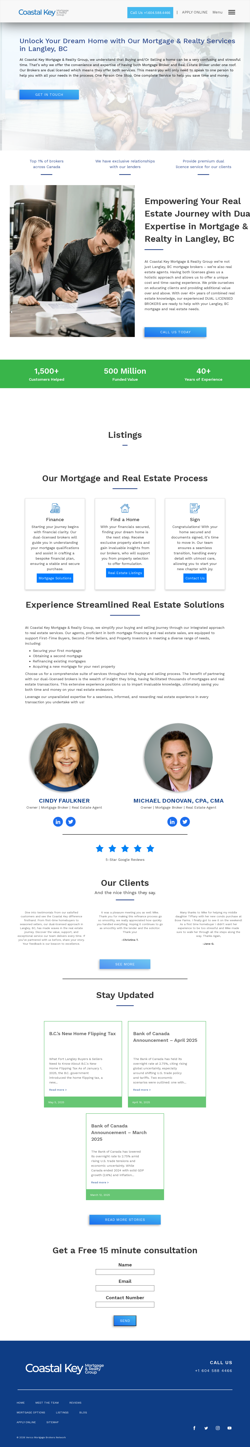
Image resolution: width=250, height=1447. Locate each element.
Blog (83, 1412)
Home (21, 1402)
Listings (62, 1412)
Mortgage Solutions (55, 578)
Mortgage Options (31, 1412)
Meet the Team (47, 1402)
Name (125, 1268)
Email (125, 1285)
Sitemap (52, 1422)
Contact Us (195, 578)
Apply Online (195, 12)
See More (125, 964)
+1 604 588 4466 (213, 1370)
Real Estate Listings (125, 573)
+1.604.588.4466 (157, 13)
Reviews (75, 1402)
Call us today (175, 332)
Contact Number (125, 1301)
